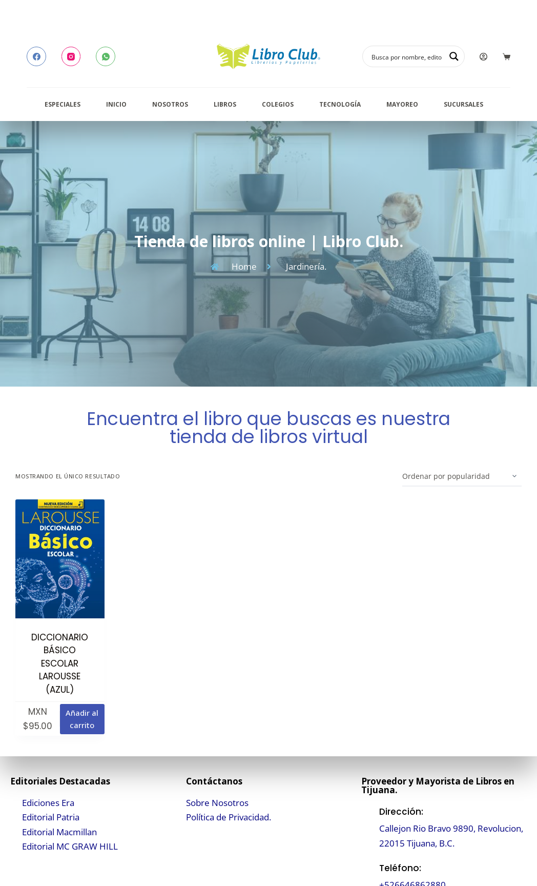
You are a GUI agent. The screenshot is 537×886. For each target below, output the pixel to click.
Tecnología (340, 104)
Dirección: (401, 812)
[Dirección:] (367, 827)
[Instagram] (71, 56)
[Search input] (406, 56)
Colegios (278, 104)
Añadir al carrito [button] (82, 719)
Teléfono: (400, 868)
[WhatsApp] (105, 56)
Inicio (116, 104)
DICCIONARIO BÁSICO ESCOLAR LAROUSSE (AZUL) (59, 663)
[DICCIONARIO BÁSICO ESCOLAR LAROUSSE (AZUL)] (60, 558)
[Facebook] (36, 56)
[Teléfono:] (367, 876)
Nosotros (170, 104)
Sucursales (463, 104)
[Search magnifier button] (454, 56)
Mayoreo (402, 104)
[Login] (483, 57)
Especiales (62, 104)
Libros (225, 104)
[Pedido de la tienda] (462, 476)
